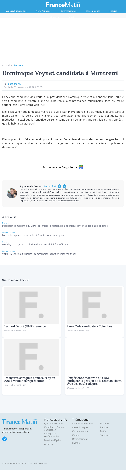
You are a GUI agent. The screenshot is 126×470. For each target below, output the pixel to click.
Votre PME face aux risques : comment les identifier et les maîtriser (39, 253)
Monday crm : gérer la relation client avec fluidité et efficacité (35, 244)
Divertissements (68, 11)
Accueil (6, 65)
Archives (48, 444)
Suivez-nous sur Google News (63, 167)
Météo (103, 431)
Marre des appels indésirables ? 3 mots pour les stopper (33, 235)
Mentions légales (52, 440)
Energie (113, 11)
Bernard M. (14, 83)
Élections (18, 65)
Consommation (93, 11)
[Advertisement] (63, 41)
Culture (76, 435)
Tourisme (105, 435)
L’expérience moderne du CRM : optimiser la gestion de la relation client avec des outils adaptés (55, 225)
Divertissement (79, 439)
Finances (54, 17)
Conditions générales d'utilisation (54, 428)
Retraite (72, 17)
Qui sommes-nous (53, 423)
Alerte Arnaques (44, 11)
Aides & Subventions (16, 11)
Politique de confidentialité (51, 435)
